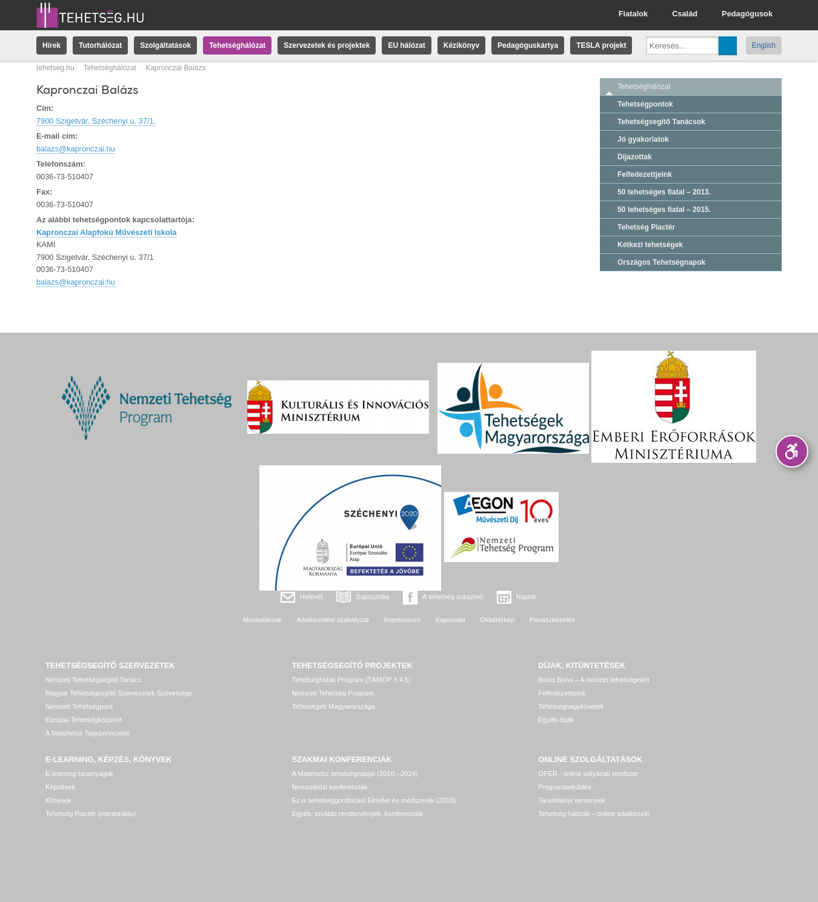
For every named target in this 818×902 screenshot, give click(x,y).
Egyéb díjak (555, 719)
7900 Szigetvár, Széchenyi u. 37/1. (96, 120)
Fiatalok (633, 13)
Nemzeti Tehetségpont (79, 706)
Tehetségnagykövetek (571, 706)
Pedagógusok (747, 13)
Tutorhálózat (100, 45)
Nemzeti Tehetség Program (333, 693)
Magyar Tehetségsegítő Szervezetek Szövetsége (118, 693)
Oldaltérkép (497, 619)
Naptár (526, 596)
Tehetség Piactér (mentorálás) (90, 813)
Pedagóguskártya (527, 45)
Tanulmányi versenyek (571, 800)
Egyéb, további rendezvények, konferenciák (357, 813)
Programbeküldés (564, 787)
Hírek (51, 45)
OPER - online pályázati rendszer (588, 773)
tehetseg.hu (55, 68)
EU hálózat (406, 45)
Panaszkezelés (552, 619)
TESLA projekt (601, 45)
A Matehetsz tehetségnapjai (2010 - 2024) (355, 773)
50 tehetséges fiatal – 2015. (664, 209)
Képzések (60, 787)
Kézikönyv (461, 45)
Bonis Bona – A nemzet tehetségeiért (593, 679)
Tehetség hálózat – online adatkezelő (594, 813)
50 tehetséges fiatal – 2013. (664, 192)
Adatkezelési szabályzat (332, 619)
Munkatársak (262, 619)
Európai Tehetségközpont (83, 719)
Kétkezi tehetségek (650, 244)
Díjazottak (634, 157)
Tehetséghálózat (237, 45)
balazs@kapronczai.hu (75, 148)
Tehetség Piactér (646, 227)
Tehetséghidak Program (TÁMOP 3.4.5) (351, 679)
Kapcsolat (450, 619)
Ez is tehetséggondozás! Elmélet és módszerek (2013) (374, 800)
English (764, 45)
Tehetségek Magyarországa (333, 706)
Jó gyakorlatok (643, 139)
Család (684, 13)
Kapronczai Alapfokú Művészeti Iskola (106, 232)
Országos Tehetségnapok (661, 262)
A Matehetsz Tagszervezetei (87, 733)
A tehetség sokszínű (452, 596)
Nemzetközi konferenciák (330, 787)
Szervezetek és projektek (327, 45)
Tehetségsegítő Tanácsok (661, 122)
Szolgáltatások (165, 45)
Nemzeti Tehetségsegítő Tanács (93, 679)
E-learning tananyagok (79, 773)
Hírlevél (311, 596)
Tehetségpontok (645, 104)
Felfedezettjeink (644, 174)
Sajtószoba (372, 596)
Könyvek (58, 800)
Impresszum (402, 619)
